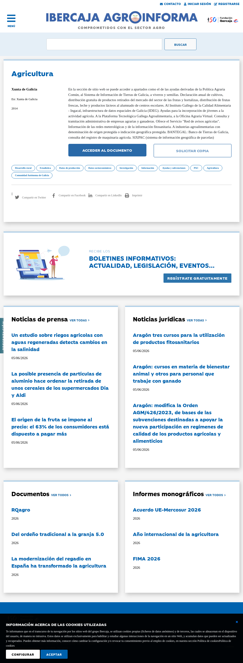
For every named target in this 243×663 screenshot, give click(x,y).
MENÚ (11, 26)
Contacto (170, 3)
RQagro (20, 509)
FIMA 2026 (146, 558)
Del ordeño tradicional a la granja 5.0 (57, 533)
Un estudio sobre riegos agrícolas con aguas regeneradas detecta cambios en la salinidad (59, 342)
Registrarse (227, 3)
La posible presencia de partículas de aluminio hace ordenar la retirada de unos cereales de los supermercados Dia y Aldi (60, 384)
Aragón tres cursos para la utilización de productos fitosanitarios (179, 338)
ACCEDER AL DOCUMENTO (107, 150)
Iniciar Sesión (197, 3)
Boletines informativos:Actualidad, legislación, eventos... (152, 261)
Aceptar (54, 654)
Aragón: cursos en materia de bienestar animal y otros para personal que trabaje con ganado (181, 373)
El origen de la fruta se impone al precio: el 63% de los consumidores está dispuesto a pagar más (60, 426)
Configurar (23, 654)
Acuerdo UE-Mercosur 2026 (167, 509)
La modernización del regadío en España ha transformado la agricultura (58, 562)
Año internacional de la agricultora (176, 533)
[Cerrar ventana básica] (237, 622)
